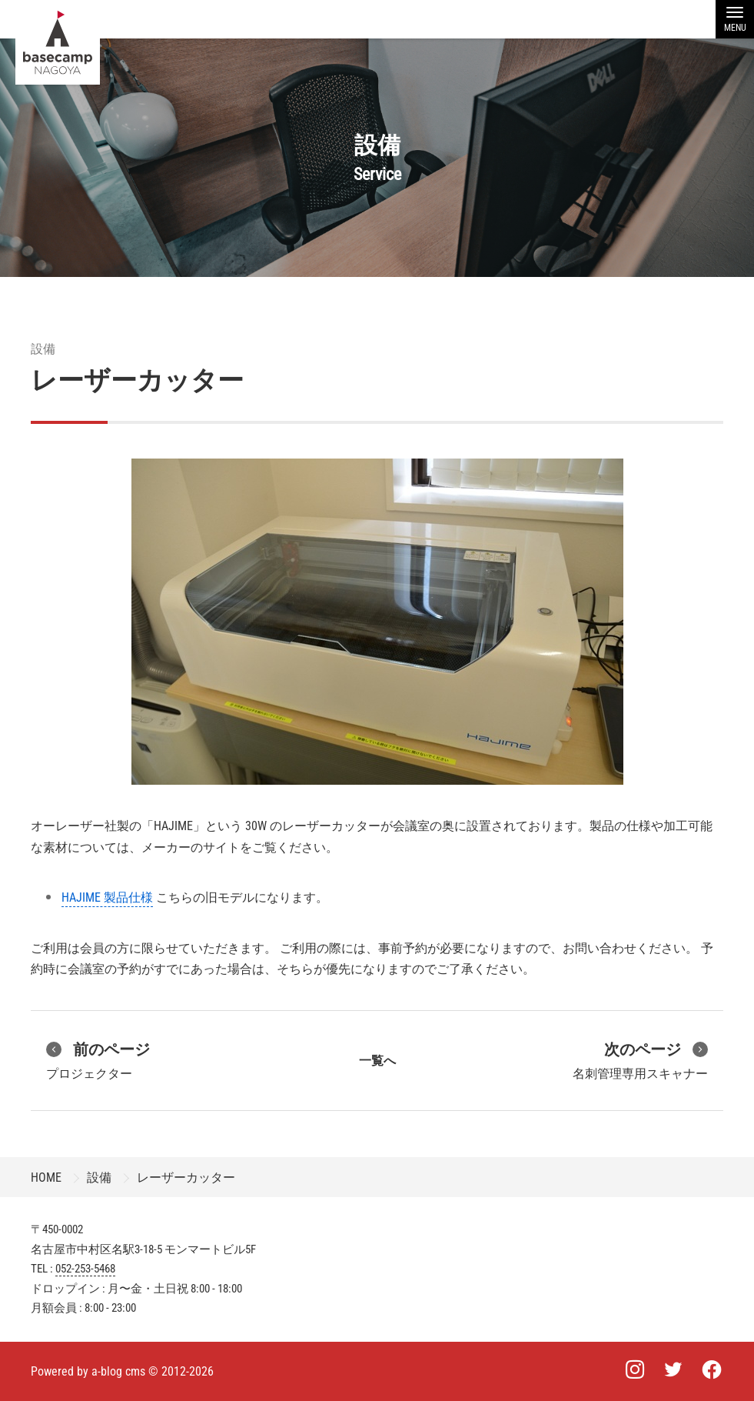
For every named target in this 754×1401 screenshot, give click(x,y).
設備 (43, 349)
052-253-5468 (85, 1269)
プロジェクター (98, 1059)
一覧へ (377, 1060)
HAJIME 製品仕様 (107, 897)
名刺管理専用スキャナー (640, 1059)
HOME (46, 1177)
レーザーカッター (137, 380)
